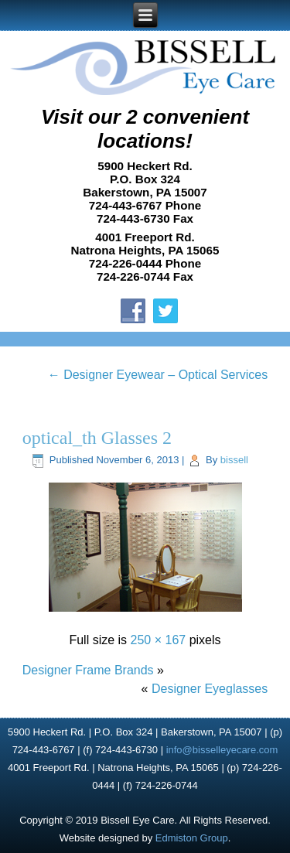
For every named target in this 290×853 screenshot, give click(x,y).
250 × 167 (158, 640)
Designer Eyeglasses (210, 688)
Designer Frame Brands (88, 670)
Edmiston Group (191, 838)
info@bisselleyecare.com (222, 750)
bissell (234, 460)
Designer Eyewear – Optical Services (158, 374)
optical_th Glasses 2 (97, 438)
